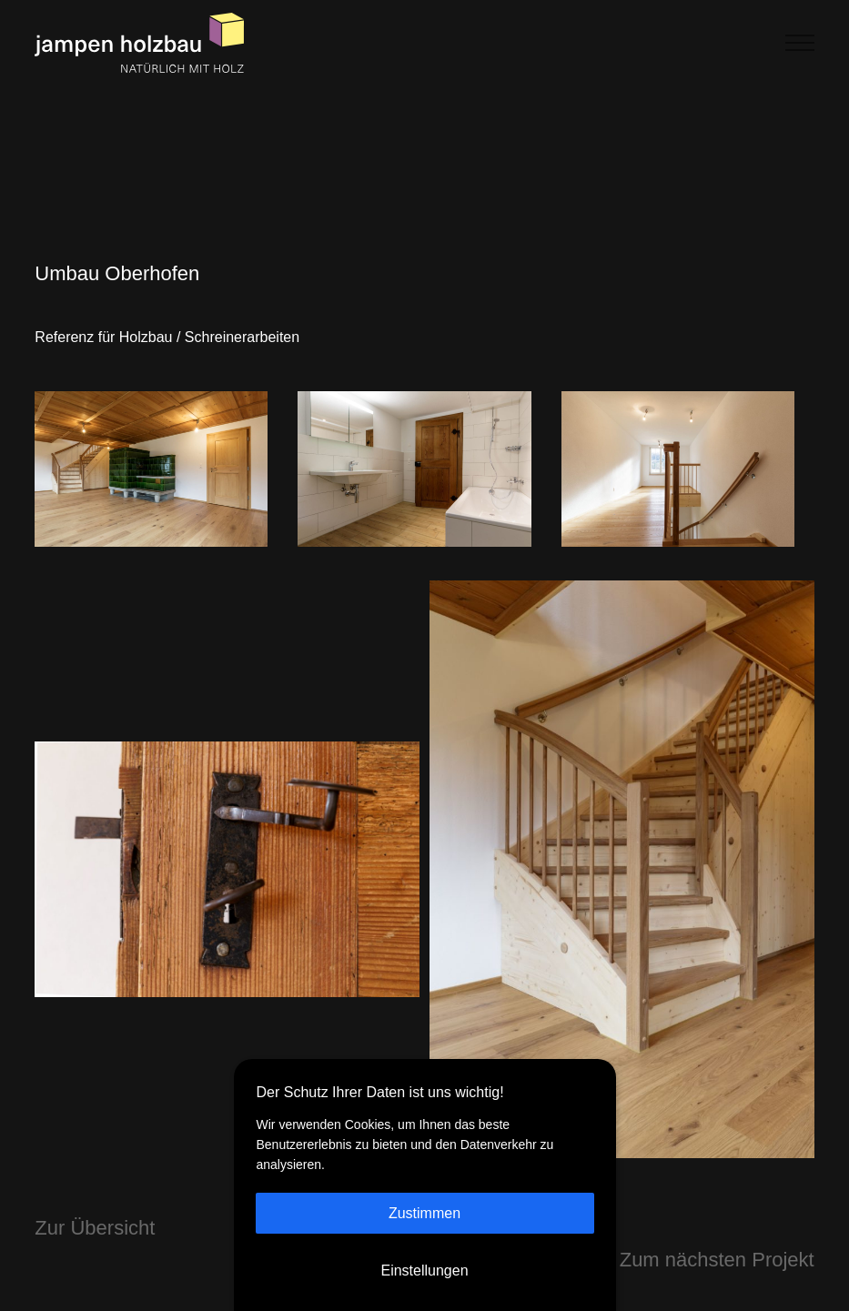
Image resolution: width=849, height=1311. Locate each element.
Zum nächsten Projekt (717, 1219)
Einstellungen (424, 1270)
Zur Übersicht (95, 1187)
